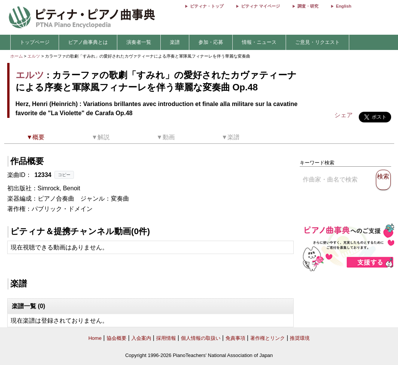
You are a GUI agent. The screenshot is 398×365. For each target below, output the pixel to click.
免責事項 (235, 338)
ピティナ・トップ (207, 6)
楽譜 (175, 42)
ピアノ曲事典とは (88, 42)
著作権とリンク (267, 338)
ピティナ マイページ (260, 6)
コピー (64, 174)
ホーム (16, 56)
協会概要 (116, 338)
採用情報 (166, 338)
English (343, 6)
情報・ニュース (259, 42)
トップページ (35, 42)
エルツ (33, 56)
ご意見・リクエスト (317, 42)
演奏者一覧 (138, 42)
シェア (343, 115)
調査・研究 (307, 6)
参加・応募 (210, 42)
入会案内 (141, 338)
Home (95, 338)
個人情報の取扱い (201, 338)
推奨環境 (300, 338)
